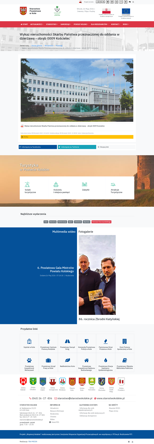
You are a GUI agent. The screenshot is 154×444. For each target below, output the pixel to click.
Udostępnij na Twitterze (70, 147)
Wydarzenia (54, 414)
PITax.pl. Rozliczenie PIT (122, 434)
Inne (45, 222)
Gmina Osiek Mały (111, 390)
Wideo (52, 419)
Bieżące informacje (56, 411)
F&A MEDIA (32, 441)
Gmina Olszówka (101, 389)
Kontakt (115, 24)
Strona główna (36, 46)
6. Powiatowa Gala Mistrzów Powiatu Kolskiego (55, 269)
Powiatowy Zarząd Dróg (67, 348)
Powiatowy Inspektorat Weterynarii (29, 368)
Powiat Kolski (80, 24)
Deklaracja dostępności (88, 416)
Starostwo (51, 24)
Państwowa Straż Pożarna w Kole (106, 348)
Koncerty (53, 222)
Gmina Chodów (33, 388)
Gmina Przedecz (121, 389)
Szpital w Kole (29, 347)
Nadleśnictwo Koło (67, 366)
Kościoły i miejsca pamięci (61, 191)
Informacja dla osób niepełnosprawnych (86, 409)
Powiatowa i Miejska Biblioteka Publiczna (125, 367)
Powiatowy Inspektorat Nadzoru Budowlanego (86, 368)
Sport (70, 222)
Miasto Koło (72, 389)
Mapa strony (113, 411)
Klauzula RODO (114, 408)
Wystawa (86, 222)
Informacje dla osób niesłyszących (92, 413)
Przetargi (59, 46)
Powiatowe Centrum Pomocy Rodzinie (48, 348)
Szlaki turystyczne (30, 191)
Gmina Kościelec (91, 389)
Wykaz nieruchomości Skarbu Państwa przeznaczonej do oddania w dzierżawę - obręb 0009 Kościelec (64, 126)
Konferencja (62, 222)
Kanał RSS (54, 422)
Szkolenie (78, 222)
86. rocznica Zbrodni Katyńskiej (99, 319)
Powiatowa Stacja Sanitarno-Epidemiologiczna (106, 368)
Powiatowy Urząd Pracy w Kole (48, 367)
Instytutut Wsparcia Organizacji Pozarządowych (79, 434)
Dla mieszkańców (99, 24)
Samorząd (65, 24)
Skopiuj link (104, 147)
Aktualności (36, 24)
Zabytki (85, 189)
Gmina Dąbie (42, 389)
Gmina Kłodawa (62, 389)
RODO (125, 24)
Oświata (52, 417)
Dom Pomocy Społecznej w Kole (124, 348)
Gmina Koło (82, 389)
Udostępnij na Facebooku (31, 147)
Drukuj (26, 137)
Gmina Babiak (22, 389)
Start (24, 24)
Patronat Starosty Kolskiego (101, 222)
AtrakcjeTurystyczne (116, 191)
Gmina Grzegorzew (53, 389)
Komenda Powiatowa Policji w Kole (86, 348)
